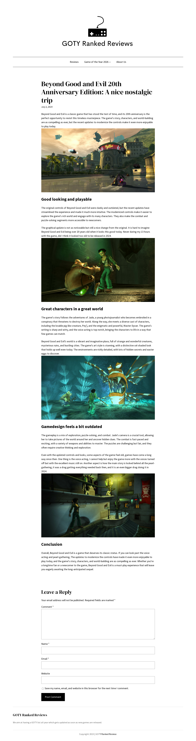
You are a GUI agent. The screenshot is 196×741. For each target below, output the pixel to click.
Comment (47, 606)
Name (45, 643)
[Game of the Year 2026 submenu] (110, 62)
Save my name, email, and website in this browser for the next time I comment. (87, 688)
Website (45, 673)
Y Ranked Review (108, 734)
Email (45, 658)
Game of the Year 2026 (96, 61)
